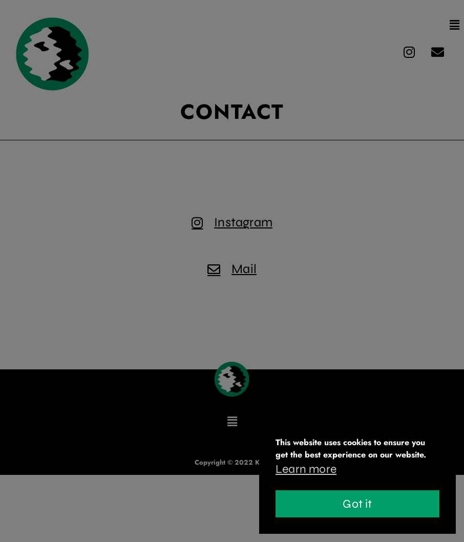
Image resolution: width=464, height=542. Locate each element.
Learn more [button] (306, 469)
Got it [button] (357, 504)
